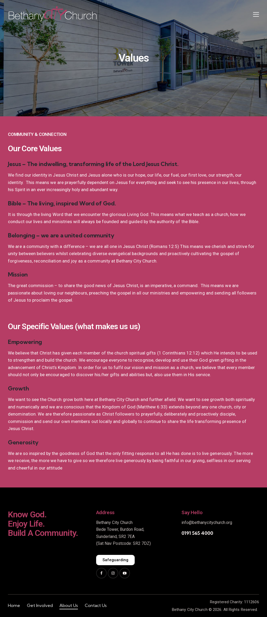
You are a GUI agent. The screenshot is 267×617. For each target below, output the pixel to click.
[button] (256, 14)
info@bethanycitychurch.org (206, 522)
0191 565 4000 (197, 533)
